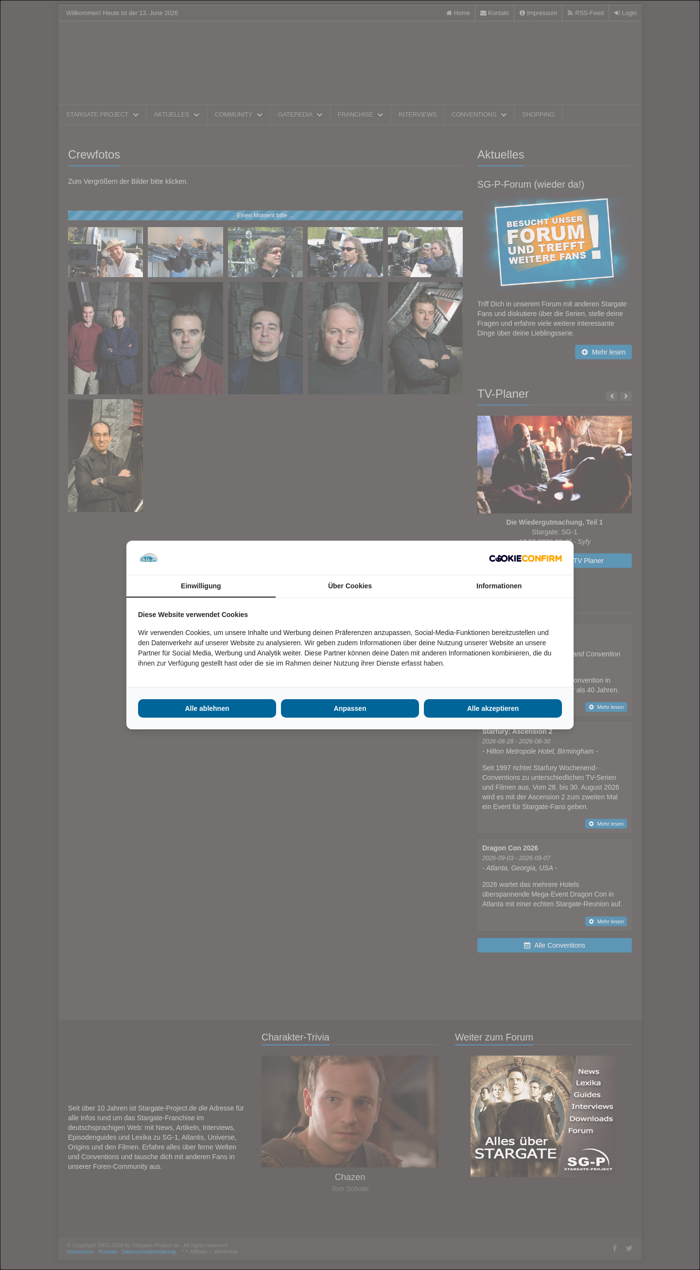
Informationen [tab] (499, 586)
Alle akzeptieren (493, 708)
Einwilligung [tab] (201, 586)
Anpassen (350, 708)
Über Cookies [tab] (350, 586)
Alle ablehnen (207, 708)
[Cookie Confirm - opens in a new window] (525, 558)
